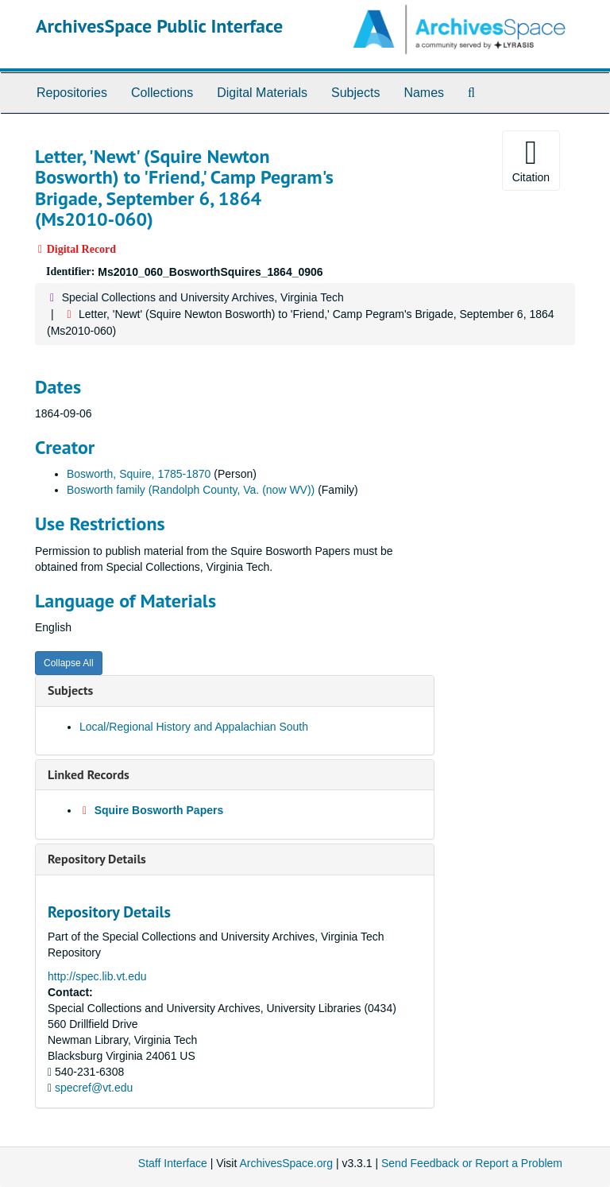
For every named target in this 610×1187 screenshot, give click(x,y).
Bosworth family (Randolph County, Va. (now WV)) (191, 489)
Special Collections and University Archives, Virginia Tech (203, 297)
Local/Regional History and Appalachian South (193, 726)
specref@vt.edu (94, 1087)
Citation (531, 160)
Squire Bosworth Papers (159, 810)
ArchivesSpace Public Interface (159, 26)
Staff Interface (172, 1163)
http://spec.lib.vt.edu (97, 976)
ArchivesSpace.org (286, 1163)
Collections (162, 92)
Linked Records (88, 774)
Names (423, 92)
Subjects (355, 92)
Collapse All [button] (69, 663)
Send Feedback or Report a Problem (471, 1163)
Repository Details (97, 859)
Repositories (72, 92)
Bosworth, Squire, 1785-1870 (138, 473)
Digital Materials (262, 92)
